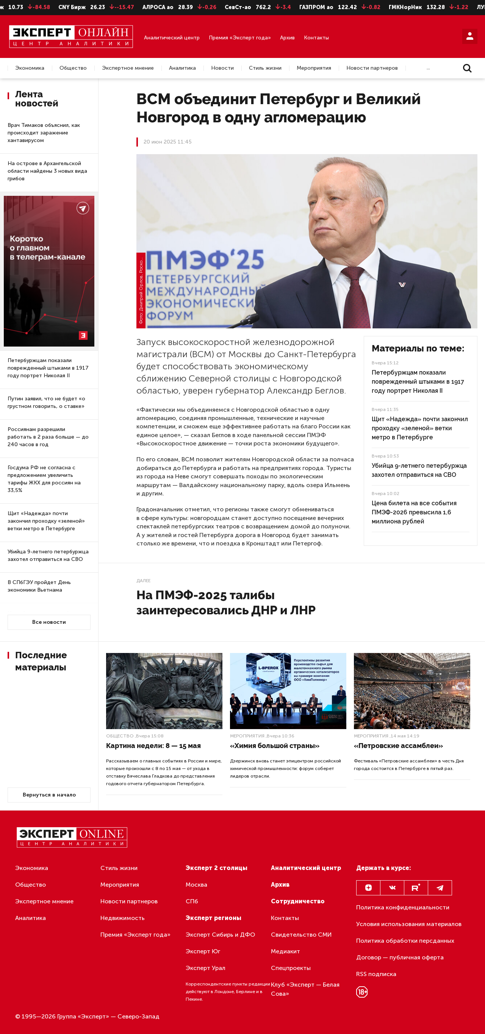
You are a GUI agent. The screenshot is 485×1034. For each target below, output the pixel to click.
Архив (287, 37)
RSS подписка (376, 974)
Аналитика (182, 68)
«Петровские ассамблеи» (398, 746)
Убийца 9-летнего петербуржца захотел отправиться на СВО (48, 555)
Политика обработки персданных (405, 940)
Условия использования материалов (409, 924)
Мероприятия (314, 68)
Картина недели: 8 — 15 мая (153, 746)
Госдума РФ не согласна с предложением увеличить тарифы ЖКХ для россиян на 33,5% (44, 479)
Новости (222, 68)
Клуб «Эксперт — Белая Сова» (305, 989)
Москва (196, 884)
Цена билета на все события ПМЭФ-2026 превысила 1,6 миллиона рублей (414, 512)
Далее (143, 580)
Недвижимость (122, 918)
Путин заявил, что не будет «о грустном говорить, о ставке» (46, 402)
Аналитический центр (172, 37)
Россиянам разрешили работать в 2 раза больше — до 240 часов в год (48, 437)
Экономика (29, 68)
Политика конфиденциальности (402, 907)
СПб (192, 901)
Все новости (49, 622)
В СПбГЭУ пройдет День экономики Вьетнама (39, 586)
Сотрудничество (298, 901)
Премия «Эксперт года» (240, 37)
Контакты (316, 37)
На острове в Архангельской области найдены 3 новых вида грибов (47, 171)
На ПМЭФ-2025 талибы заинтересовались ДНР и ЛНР (226, 602)
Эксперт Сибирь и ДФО (220, 934)
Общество (73, 68)
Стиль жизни (265, 68)
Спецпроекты (291, 968)
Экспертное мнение (128, 68)
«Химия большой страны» (274, 746)
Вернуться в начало (49, 795)
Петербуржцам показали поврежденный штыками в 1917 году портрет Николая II (48, 368)
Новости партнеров (372, 68)
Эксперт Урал (205, 968)
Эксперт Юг (203, 951)
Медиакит (285, 951)
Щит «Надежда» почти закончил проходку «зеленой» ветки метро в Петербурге (46, 521)
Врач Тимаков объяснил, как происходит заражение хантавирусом (44, 133)
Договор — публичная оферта (400, 957)
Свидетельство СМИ (301, 934)
